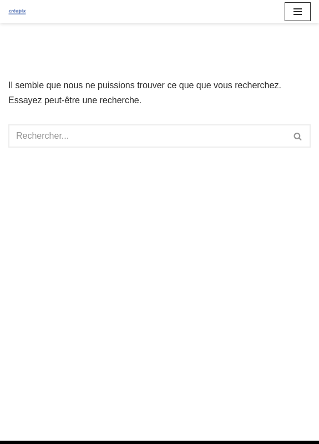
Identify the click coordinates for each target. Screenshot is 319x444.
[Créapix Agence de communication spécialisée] (17, 12)
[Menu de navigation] (298, 11)
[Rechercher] (147, 136)
